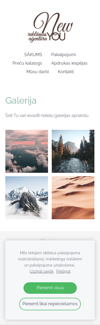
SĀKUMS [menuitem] (33, 54)
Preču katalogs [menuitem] (27, 63)
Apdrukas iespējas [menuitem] (69, 63)
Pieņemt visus (50, 287)
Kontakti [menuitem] (66, 71)
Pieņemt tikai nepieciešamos (50, 303)
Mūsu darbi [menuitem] (37, 71)
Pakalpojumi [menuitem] (63, 54)
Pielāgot (63, 271)
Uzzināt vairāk (42, 271)
